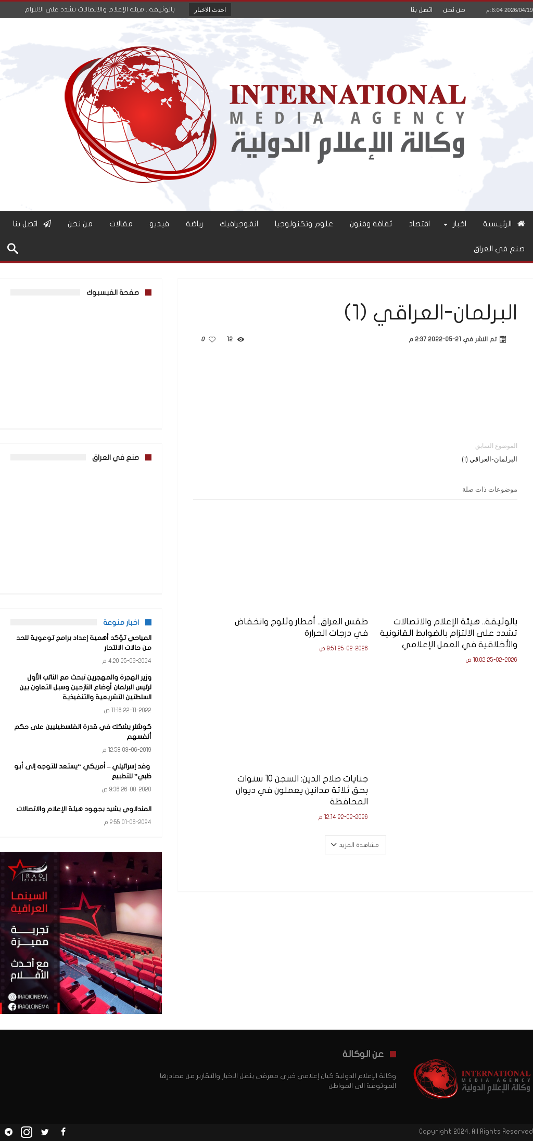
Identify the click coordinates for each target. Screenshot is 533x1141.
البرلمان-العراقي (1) (444, 452)
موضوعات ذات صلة (489, 489)
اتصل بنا (422, 10)
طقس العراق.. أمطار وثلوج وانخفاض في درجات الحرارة (356, 601)
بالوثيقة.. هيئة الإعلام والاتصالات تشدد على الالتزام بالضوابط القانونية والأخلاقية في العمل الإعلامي (470, 618)
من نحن (454, 10)
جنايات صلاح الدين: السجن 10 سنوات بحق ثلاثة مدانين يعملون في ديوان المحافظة (244, 612)
